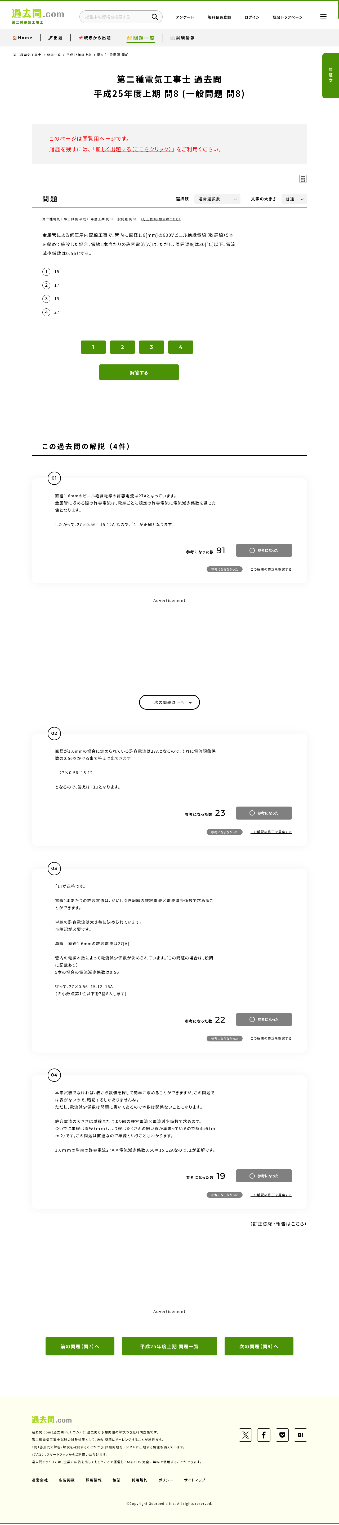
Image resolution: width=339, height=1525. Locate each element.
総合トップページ (286, 17)
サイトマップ (195, 1480)
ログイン (250, 17)
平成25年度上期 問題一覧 (169, 1346)
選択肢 (182, 198)
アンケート (184, 17)
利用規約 (140, 1480)
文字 (263, 198)
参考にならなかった (224, 569)
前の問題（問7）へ (80, 1346)
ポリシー (166, 1480)
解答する (139, 372)
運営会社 (40, 1480)
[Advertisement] (169, 642)
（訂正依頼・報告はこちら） (161, 219)
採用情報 (94, 1480)
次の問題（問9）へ (259, 1346)
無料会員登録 (218, 17)
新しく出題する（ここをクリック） (134, 149)
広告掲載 (67, 1480)
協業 (117, 1480)
